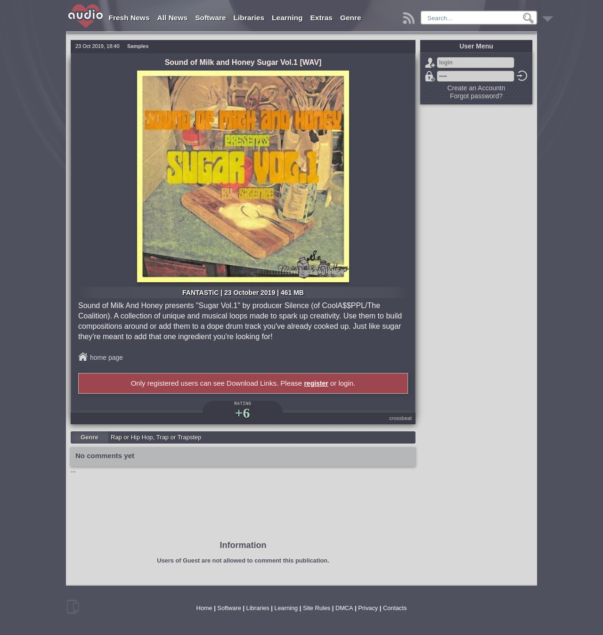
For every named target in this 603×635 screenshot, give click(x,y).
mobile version (73, 607)
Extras (321, 18)
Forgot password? (430, 76)
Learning (287, 18)
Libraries (249, 18)
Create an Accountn (476, 88)
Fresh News (129, 18)
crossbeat (400, 418)
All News (172, 18)
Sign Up (430, 62)
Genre (350, 18)
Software (210, 18)
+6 (242, 413)
